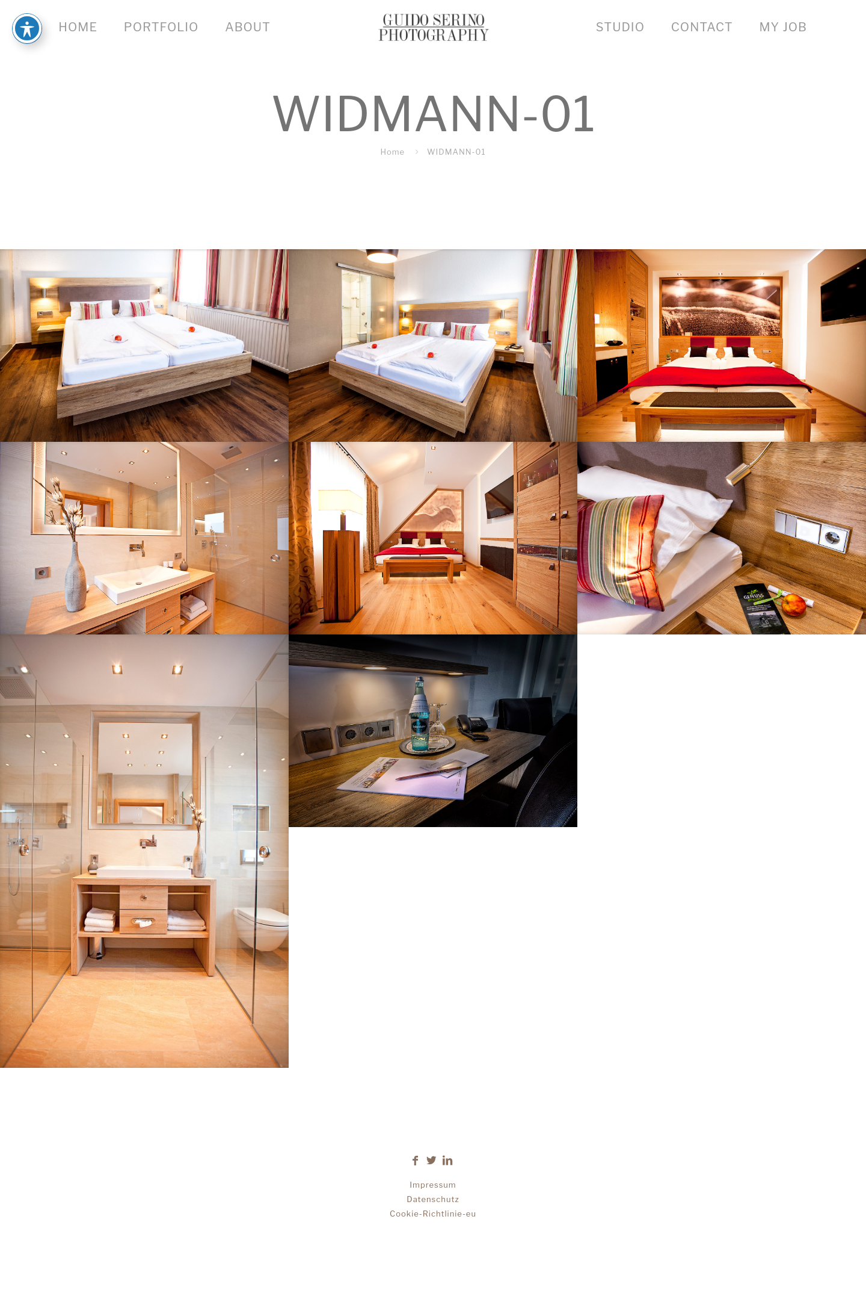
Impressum (433, 1184)
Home (392, 152)
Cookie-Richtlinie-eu (433, 1213)
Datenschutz (433, 1199)
